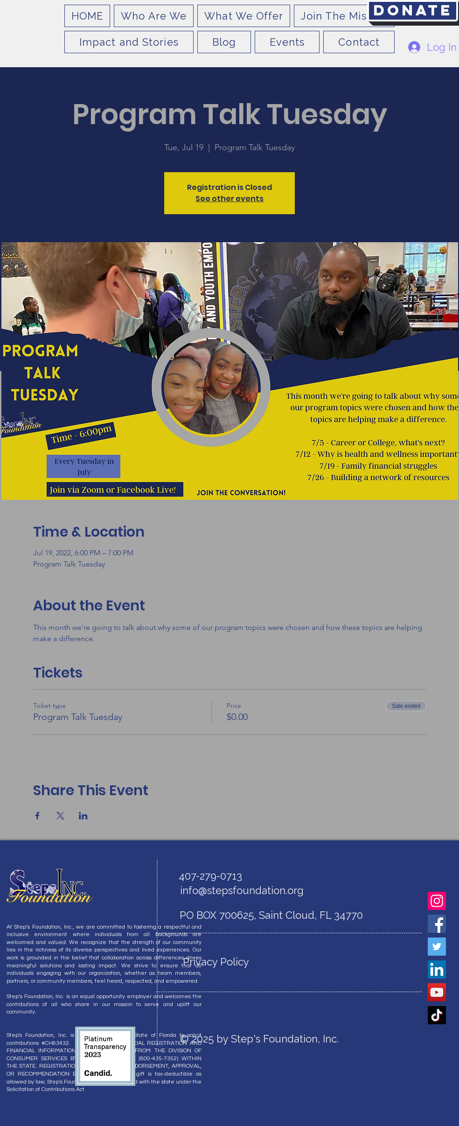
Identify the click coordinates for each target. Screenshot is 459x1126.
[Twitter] (437, 946)
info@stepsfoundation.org (242, 890)
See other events (229, 198)
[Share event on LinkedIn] (83, 815)
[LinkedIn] (437, 969)
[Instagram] (437, 901)
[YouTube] (437, 992)
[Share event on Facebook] (37, 815)
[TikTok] (437, 1015)
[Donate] (412, 10)
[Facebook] (437, 924)
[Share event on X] (60, 815)
